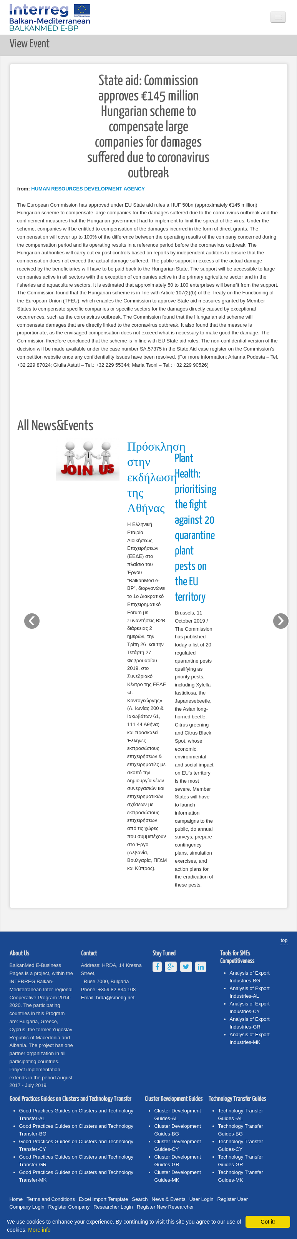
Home (16, 1199)
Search (140, 1199)
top (283, 940)
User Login (201, 1199)
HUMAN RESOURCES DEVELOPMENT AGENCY (88, 189)
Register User (232, 1199)
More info (39, 1230)
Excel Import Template (103, 1199)
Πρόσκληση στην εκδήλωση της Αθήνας (156, 478)
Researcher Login (113, 1207)
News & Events (169, 1199)
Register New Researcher (165, 1207)
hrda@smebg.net (115, 997)
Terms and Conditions (51, 1199)
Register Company (69, 1207)
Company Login (27, 1207)
